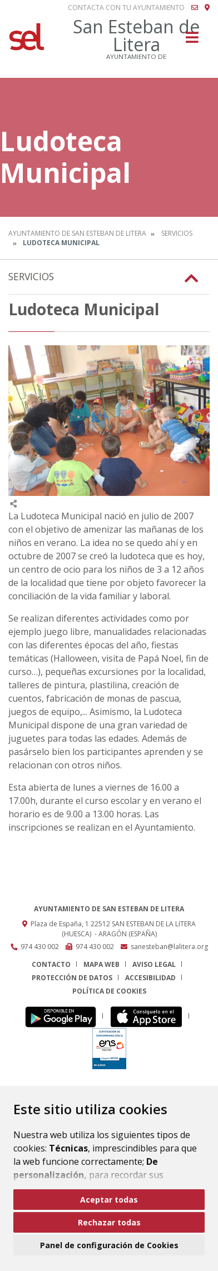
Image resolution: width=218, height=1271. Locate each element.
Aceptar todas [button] (109, 1199)
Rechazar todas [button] (109, 1222)
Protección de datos (72, 977)
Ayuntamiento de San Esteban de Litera (77, 233)
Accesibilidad (150, 977)
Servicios (176, 233)
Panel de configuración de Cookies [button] (109, 1245)
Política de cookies (109, 991)
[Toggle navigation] (192, 41)
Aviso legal (154, 964)
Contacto (51, 964)
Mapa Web (101, 964)
